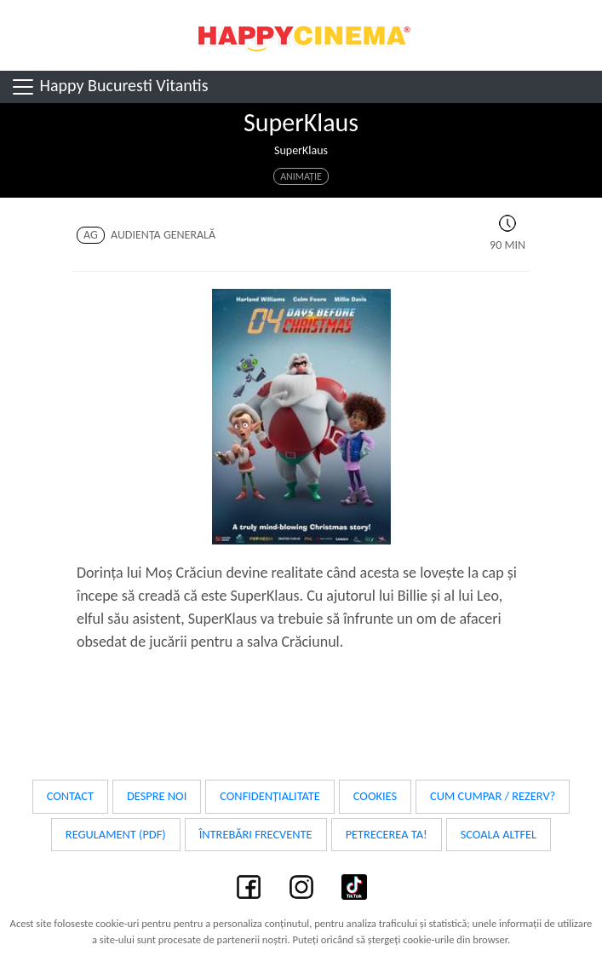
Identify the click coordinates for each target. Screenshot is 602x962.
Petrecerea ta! (386, 834)
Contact (70, 796)
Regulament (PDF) (116, 834)
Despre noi (156, 796)
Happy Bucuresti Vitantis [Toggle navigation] (109, 87)
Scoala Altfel (499, 834)
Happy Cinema (301, 35)
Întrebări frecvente (255, 834)
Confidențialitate (270, 796)
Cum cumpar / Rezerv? (492, 796)
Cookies (375, 796)
